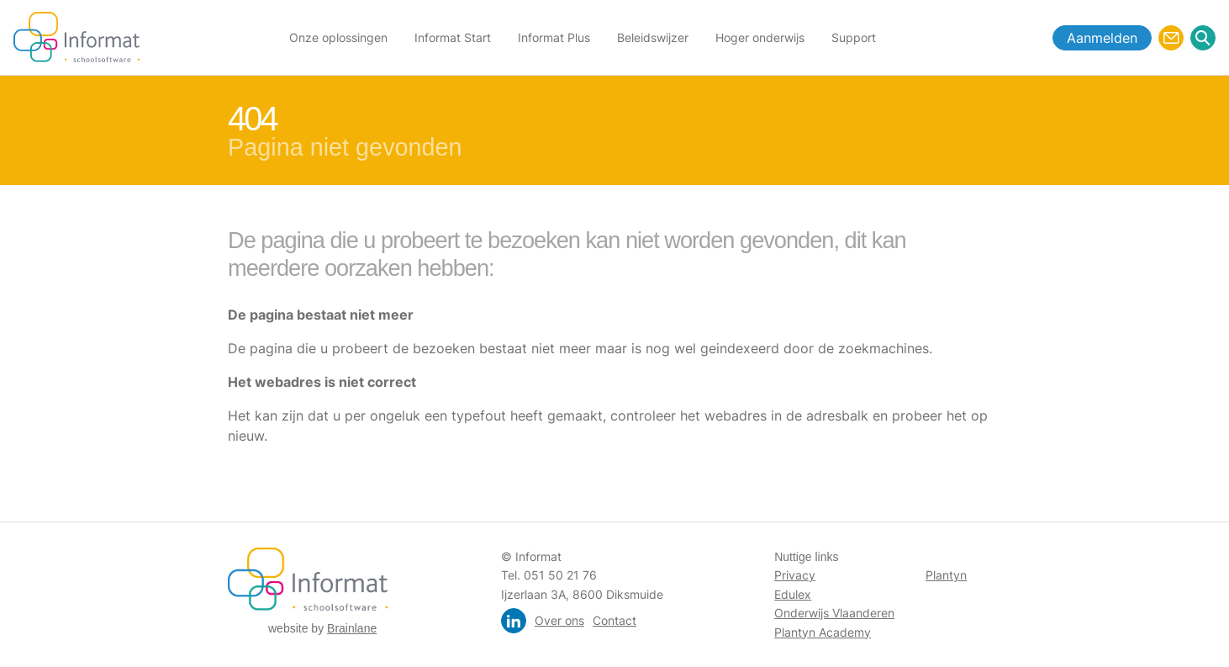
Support (853, 37)
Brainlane (352, 628)
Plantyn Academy (822, 632)
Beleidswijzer (652, 37)
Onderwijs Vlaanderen (834, 613)
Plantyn (946, 575)
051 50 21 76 (560, 575)
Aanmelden (1102, 37)
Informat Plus (554, 37)
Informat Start (452, 37)
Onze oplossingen (338, 37)
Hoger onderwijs (759, 37)
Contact (614, 620)
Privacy (794, 575)
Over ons (559, 620)
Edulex (792, 594)
